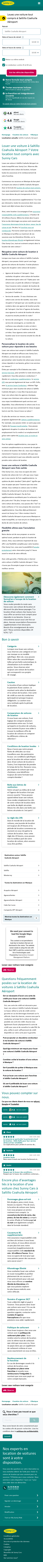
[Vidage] (38, 31)
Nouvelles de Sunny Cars (13, 1552)
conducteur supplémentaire (20, 379)
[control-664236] (15, 42)
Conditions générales (11, 1536)
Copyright (7, 1550)
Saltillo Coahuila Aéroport (21, 865)
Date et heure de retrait (13, 37)
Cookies (6, 1544)
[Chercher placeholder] (34, 1420)
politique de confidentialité (27, 1431)
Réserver (8, 970)
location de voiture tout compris (28, 188)
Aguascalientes (21, 895)
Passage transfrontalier (19, 426)
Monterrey (21, 875)
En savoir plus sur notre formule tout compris (19, 104)
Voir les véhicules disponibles (21, 72)
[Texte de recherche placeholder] (16, 1420)
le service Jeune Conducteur (16, 385)
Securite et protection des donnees (16, 1541)
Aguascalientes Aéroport (21, 900)
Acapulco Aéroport (21, 890)
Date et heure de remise (13, 48)
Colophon (7, 1547)
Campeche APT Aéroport (21, 910)
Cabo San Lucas (21, 905)
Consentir (7, 1436)
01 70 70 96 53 (13, 1487)
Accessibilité (8, 1539)
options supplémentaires (30, 420)
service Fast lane (8, 373)
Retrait (5, 26)
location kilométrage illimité (12, 240)
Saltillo (21, 870)
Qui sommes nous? (11, 1558)
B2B (5, 1555)
